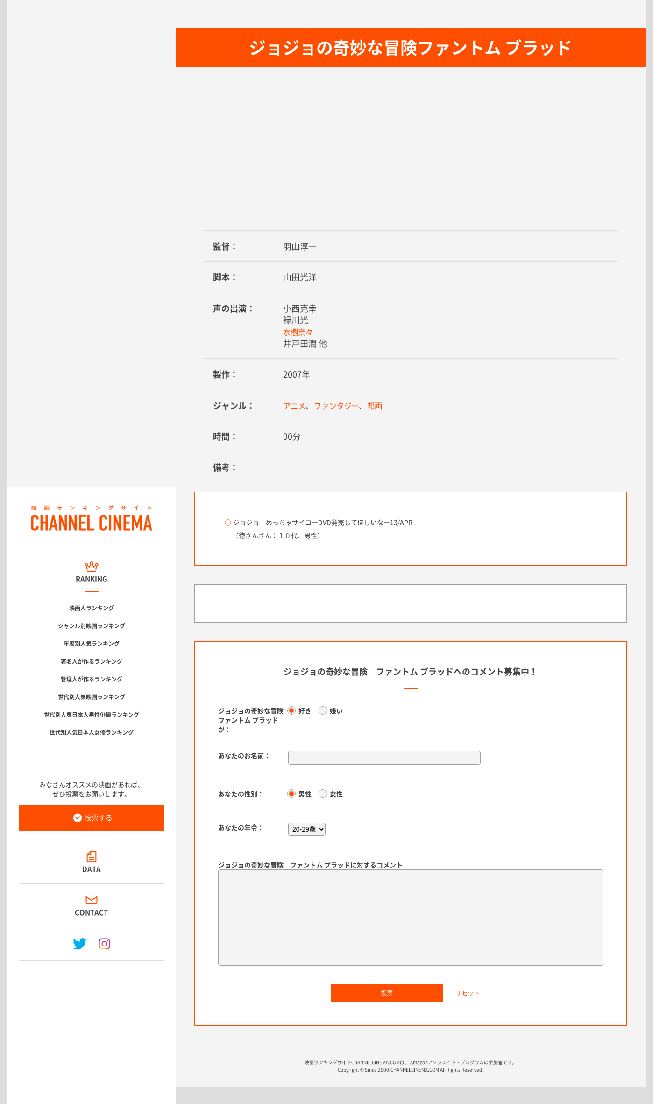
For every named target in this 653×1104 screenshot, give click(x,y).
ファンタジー (342, 405)
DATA (91, 869)
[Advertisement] (91, 1028)
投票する (99, 817)
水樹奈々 (300, 331)
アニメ (295, 405)
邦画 (384, 405)
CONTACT (91, 912)
